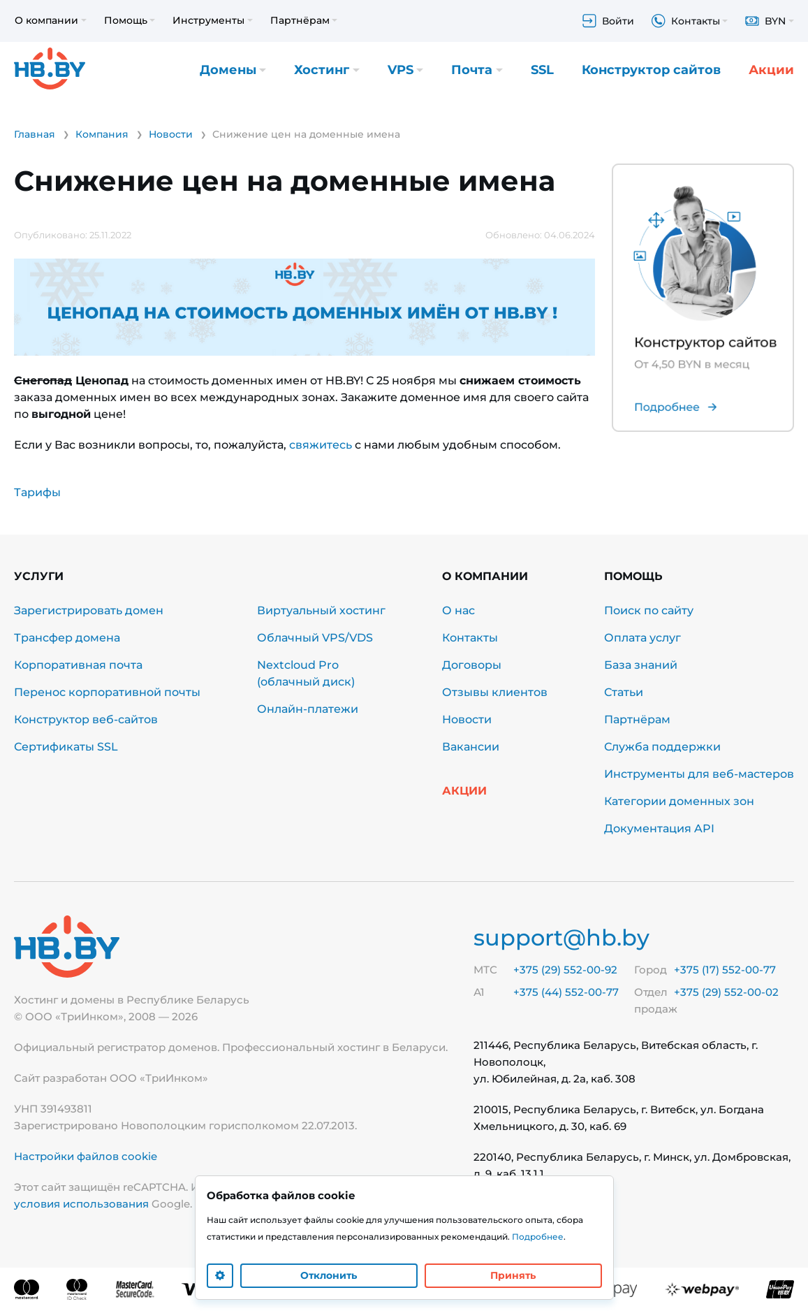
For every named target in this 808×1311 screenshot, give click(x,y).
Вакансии (470, 746)
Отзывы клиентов (495, 692)
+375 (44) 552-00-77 (566, 992)
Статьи (623, 692)
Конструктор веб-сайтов (86, 719)
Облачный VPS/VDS (315, 637)
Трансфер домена (67, 637)
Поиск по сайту (648, 610)
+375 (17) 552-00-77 (725, 969)
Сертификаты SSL (66, 746)
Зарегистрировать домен (88, 610)
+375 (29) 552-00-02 (726, 992)
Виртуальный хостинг (321, 610)
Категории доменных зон (679, 801)
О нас (458, 610)
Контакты (470, 637)
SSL (542, 70)
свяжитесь (320, 444)
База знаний (640, 665)
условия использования (81, 1203)
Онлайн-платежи (307, 709)
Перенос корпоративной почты (107, 692)
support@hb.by (561, 937)
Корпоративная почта (78, 665)
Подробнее (538, 1236)
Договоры (471, 665)
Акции (771, 70)
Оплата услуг (642, 637)
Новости (467, 719)
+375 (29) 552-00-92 (565, 969)
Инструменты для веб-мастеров (699, 774)
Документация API (659, 828)
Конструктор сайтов (651, 70)
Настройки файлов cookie (85, 1156)
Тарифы (37, 492)
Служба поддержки (662, 746)
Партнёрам (637, 719)
